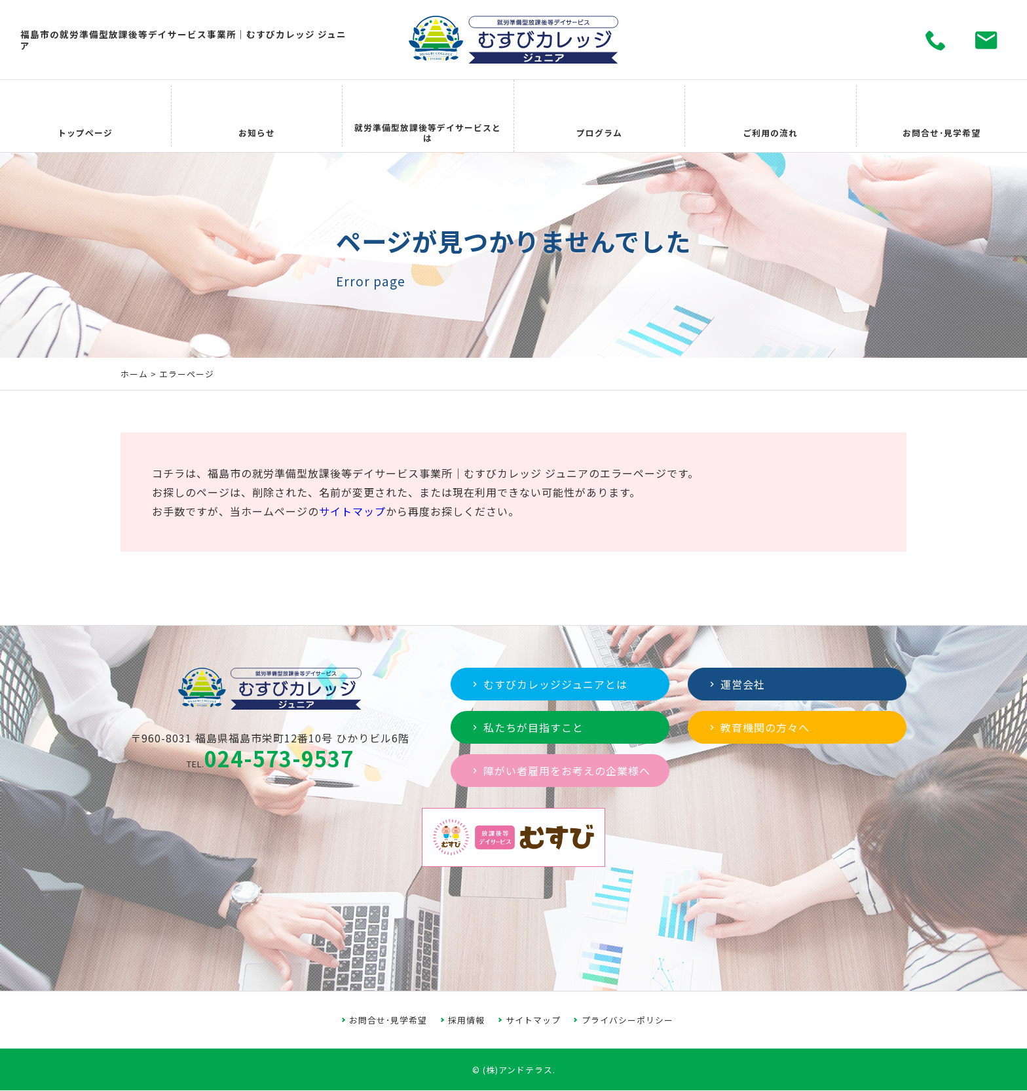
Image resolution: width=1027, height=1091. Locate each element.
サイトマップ (352, 511)
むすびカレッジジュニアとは (548, 684)
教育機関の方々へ (758, 727)
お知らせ (256, 116)
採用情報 (466, 1020)
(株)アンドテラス (518, 1069)
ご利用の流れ (770, 116)
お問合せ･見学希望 (941, 116)
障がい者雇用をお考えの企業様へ (560, 770)
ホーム (134, 374)
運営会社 (736, 684)
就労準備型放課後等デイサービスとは (427, 116)
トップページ (85, 116)
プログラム (599, 116)
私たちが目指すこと (527, 727)
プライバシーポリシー (627, 1020)
